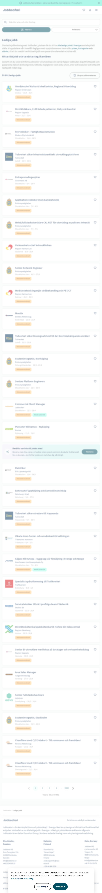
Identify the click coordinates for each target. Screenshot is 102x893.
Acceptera (60, 886)
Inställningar (42, 886)
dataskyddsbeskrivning (22, 878)
